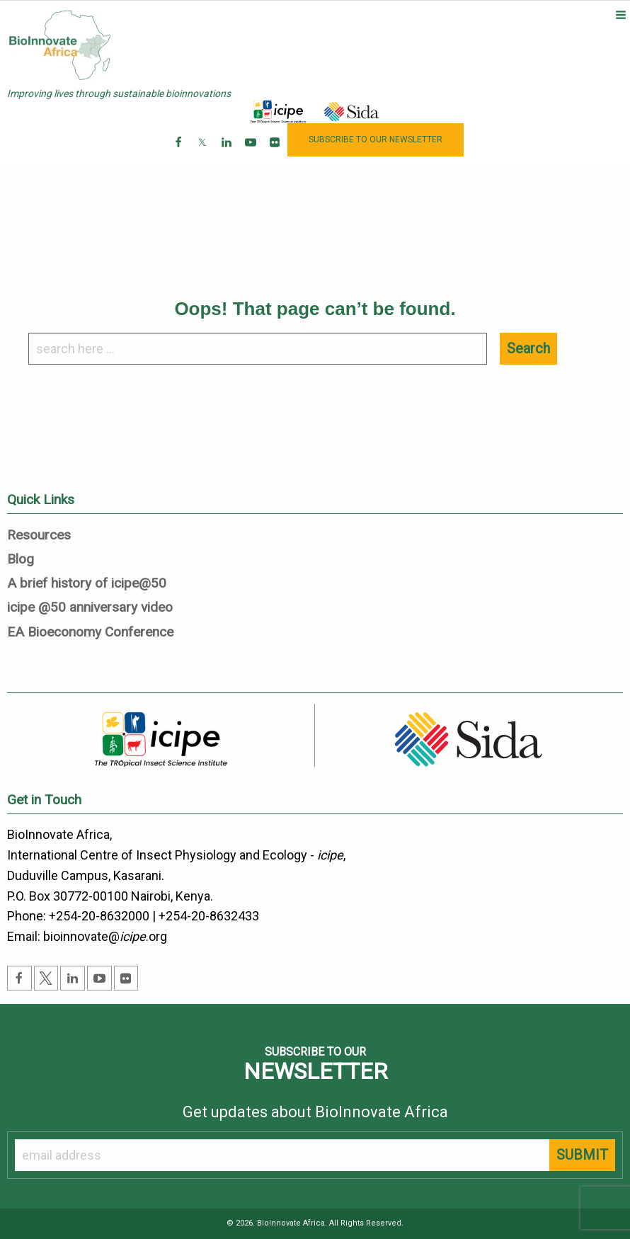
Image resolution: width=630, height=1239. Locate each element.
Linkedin (227, 153)
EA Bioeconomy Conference (90, 632)
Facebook (179, 153)
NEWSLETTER (375, 139)
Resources (39, 535)
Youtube (251, 153)
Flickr (276, 153)
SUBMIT (582, 1154)
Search (528, 348)
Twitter (203, 153)
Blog (20, 559)
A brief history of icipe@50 (86, 583)
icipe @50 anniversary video (90, 607)
